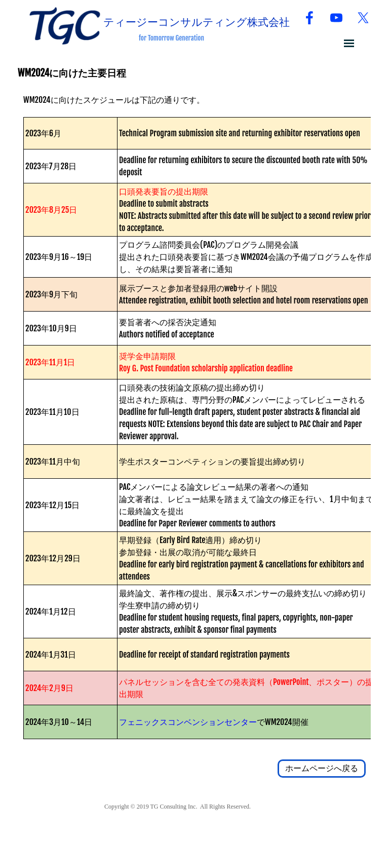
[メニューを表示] (349, 43)
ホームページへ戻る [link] (321, 768)
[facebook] (309, 17)
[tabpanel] (212, 37)
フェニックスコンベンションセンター (188, 722)
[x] (363, 17)
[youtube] (336, 17)
